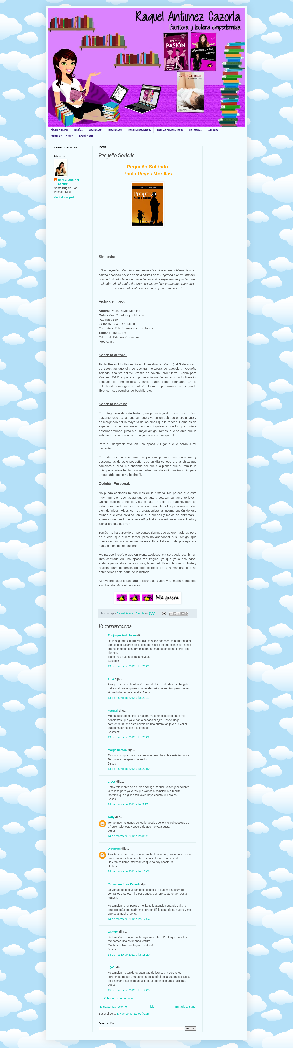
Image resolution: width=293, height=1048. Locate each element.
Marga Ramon (117, 750)
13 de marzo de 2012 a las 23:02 (129, 737)
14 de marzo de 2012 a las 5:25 (128, 804)
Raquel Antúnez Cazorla (124, 884)
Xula (111, 679)
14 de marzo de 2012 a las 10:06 (129, 871)
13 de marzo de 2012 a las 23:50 (129, 768)
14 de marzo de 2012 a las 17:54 (129, 919)
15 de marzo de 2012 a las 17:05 (129, 990)
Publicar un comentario (118, 998)
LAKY (112, 781)
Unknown (114, 848)
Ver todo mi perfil (64, 197)
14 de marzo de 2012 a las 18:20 (129, 954)
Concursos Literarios (62, 136)
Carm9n (113, 931)
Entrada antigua (185, 1006)
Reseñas (78, 129)
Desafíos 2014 (95, 129)
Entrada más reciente (113, 1006)
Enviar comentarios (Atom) (134, 1013)
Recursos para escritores (170, 129)
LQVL (111, 967)
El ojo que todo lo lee (122, 635)
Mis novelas (195, 129)
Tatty (111, 817)
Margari (113, 710)
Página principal (59, 129)
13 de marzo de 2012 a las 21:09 (129, 666)
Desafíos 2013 (115, 129)
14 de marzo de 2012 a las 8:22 (128, 836)
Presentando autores (139, 129)
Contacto (213, 129)
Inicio (151, 1006)
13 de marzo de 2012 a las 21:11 (129, 697)
